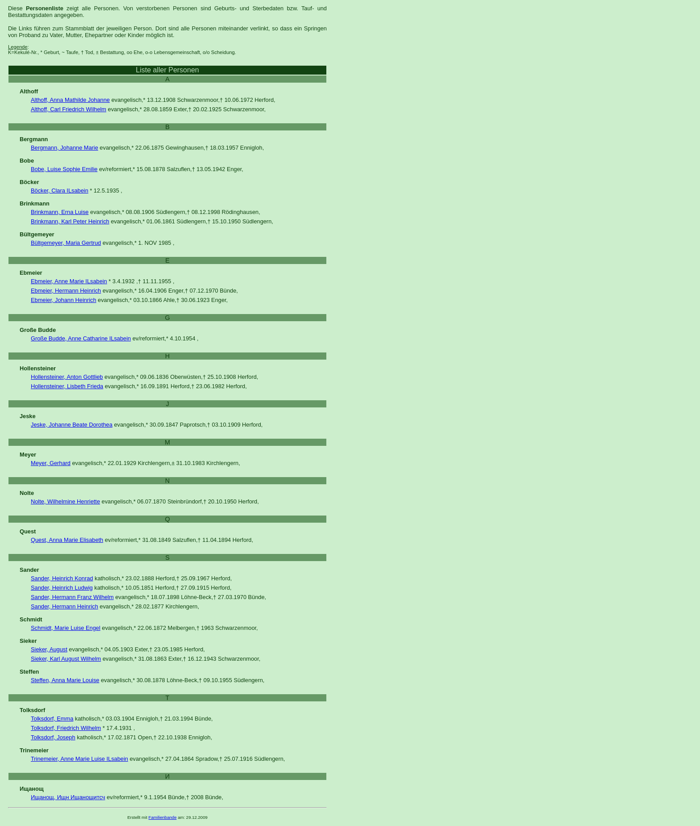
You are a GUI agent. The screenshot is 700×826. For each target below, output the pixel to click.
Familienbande (163, 817)
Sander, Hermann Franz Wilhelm (72, 597)
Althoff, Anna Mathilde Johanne (70, 99)
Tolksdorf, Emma (52, 718)
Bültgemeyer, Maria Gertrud (66, 242)
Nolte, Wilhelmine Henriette (65, 501)
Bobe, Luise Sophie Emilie (64, 169)
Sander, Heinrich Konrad (62, 578)
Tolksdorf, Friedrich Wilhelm (66, 728)
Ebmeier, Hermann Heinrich (66, 290)
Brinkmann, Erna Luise (59, 212)
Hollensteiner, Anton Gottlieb (67, 376)
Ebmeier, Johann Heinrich (63, 300)
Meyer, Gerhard (51, 463)
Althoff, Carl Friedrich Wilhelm (68, 109)
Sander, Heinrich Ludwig (62, 587)
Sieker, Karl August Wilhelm (66, 658)
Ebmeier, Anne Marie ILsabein (69, 281)
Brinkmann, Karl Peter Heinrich (70, 221)
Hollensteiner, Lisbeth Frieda (67, 386)
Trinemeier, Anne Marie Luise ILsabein (79, 758)
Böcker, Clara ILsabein (59, 190)
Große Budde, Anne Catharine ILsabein (81, 338)
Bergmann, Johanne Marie (64, 147)
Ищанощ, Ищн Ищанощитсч (68, 797)
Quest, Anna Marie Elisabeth (67, 540)
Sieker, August (49, 649)
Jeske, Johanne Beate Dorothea (71, 424)
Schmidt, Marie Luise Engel (65, 628)
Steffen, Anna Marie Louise (65, 680)
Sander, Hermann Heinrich (64, 606)
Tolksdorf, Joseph (53, 737)
